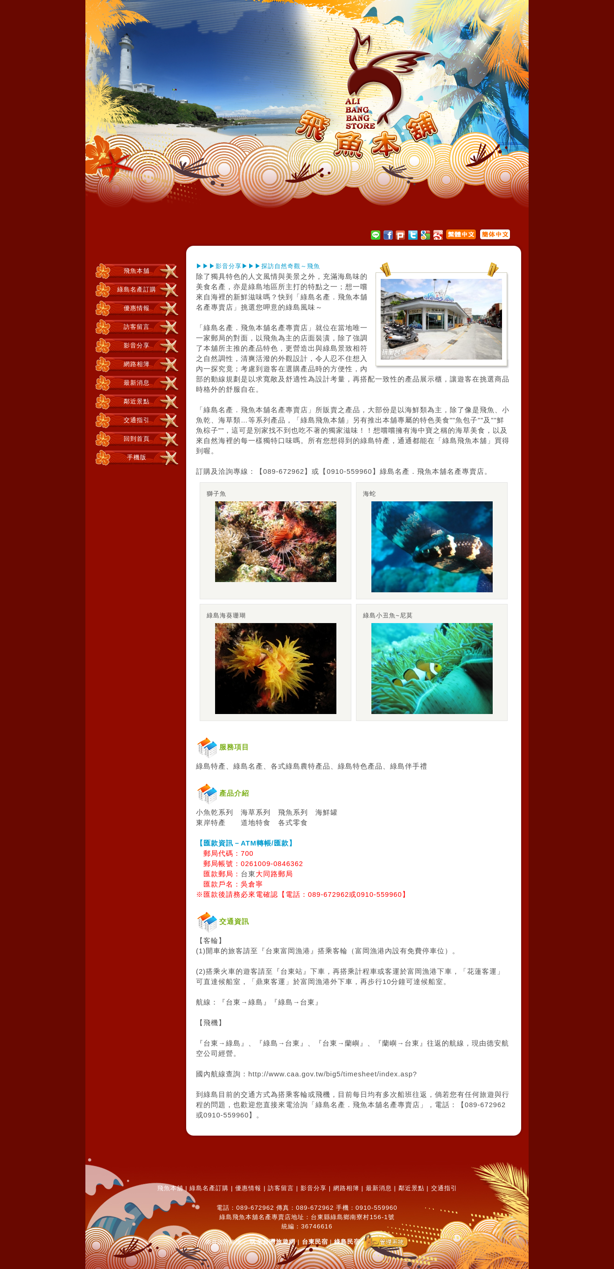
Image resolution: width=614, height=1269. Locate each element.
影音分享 (137, 345)
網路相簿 (137, 364)
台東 (248, 874)
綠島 (255, 287)
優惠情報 (137, 308)
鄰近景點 (137, 401)
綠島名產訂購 (136, 289)
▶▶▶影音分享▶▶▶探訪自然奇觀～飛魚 (258, 266)
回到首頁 (137, 438)
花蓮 (474, 971)
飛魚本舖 (137, 270)
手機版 (137, 457)
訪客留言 (137, 326)
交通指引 (137, 419)
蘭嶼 (352, 1043)
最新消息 (137, 382)
